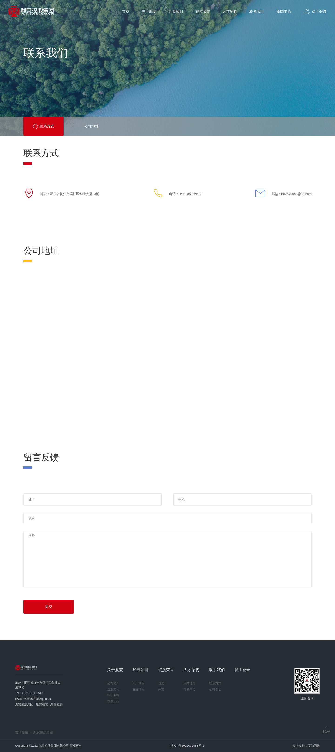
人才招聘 (229, 11)
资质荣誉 (202, 11)
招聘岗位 (190, 689)
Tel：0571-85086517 (29, 693)
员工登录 (242, 670)
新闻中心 (283, 11)
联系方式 (215, 683)
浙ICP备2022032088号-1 (187, 745)
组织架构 (113, 695)
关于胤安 (148, 11)
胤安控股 (56, 704)
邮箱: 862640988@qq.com (33, 699)
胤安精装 (42, 704)
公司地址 (215, 689)
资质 (161, 683)
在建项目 (139, 689)
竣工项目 (139, 683)
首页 (125, 11)
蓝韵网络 (314, 745)
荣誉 (161, 689)
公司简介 (113, 683)
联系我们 (256, 11)
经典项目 (175, 11)
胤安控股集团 (24, 704)
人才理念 (190, 683)
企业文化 (113, 689)
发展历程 (113, 701)
